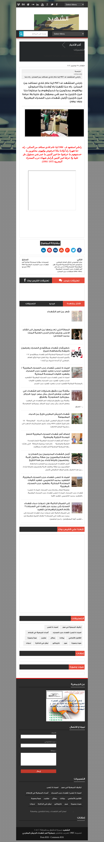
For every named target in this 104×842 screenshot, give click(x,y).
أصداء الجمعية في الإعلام (38, 632)
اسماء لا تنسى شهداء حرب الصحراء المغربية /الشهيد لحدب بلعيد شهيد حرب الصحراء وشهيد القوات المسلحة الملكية (45, 371)
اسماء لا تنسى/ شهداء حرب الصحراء (67, 632)
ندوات (28, 643)
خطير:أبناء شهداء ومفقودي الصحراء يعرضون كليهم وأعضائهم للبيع (45, 349)
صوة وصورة (32, 638)
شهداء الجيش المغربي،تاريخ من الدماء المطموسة (49, 415)
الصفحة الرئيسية (78, 56)
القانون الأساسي (75, 638)
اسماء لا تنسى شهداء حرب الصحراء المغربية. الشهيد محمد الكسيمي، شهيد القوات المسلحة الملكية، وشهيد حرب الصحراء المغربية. (45, 482)
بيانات (61, 638)
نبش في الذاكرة (41, 643)
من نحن (68, 56)
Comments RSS (57, 837)
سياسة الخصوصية (51, 56)
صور (65, 643)
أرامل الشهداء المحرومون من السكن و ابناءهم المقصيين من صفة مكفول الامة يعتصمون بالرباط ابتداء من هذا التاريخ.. (47, 457)
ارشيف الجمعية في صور (71, 627)
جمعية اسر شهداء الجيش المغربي (38, 833)
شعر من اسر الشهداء (58, 311)
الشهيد (57, 18)
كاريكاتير (56, 643)
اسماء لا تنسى (52, 627)
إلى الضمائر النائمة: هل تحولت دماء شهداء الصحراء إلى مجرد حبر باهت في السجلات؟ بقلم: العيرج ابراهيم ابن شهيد (46, 506)
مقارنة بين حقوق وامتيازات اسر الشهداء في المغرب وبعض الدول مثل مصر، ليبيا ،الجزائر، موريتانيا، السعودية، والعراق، (46, 394)
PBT (72, 833)
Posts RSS (44, 837)
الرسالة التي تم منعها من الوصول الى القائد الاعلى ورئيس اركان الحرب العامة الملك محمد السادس (45, 333)
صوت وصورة (76, 643)
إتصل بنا (61, 56)
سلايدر (43, 638)
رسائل (53, 638)
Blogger (70, 811)
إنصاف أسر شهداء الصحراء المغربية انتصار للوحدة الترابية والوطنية (47, 435)
